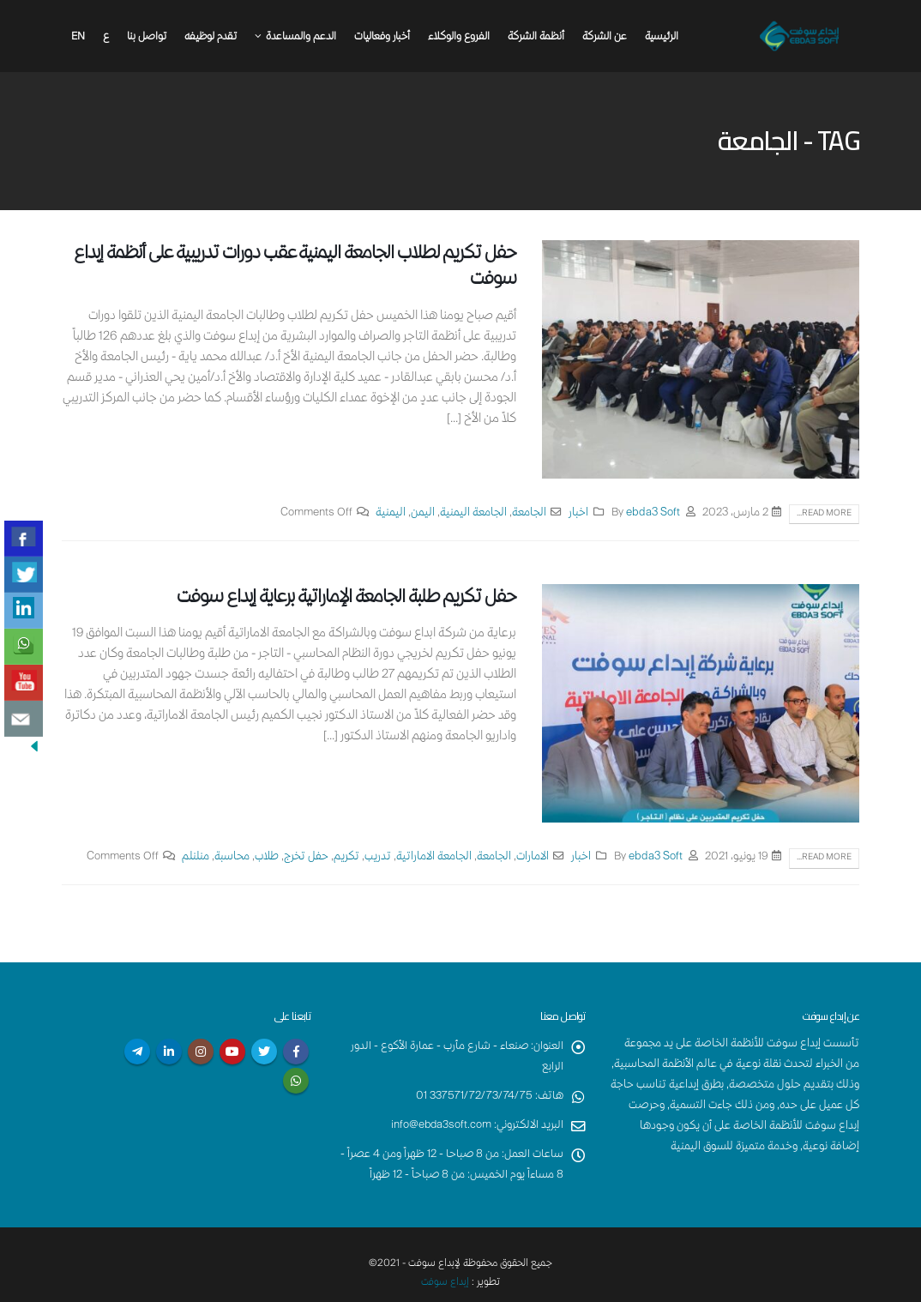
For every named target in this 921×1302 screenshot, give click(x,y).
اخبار (578, 513)
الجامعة (529, 513)
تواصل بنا (146, 37)
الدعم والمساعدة (301, 37)
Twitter (264, 1051)
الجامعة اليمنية (473, 513)
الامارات (532, 857)
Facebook (296, 1051)
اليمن (423, 513)
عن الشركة (604, 37)
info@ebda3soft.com (440, 1125)
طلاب (267, 857)
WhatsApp (296, 1081)
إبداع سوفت (445, 1282)
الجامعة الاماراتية (434, 857)
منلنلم (195, 857)
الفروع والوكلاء (459, 37)
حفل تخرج (306, 857)
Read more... (824, 514)
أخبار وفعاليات (382, 37)
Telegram (137, 1051)
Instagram (201, 1051)
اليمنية (391, 513)
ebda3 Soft (653, 513)
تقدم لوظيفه (210, 37)
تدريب (377, 857)
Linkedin (169, 1051)
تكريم (346, 857)
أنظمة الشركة (536, 37)
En (78, 37)
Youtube (232, 1051)
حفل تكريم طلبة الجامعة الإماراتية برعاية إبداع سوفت (346, 598)
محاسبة (232, 857)
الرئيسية (661, 37)
